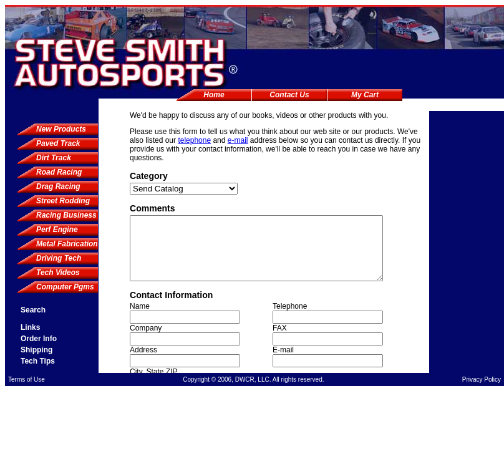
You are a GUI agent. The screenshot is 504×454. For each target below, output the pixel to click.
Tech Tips (38, 361)
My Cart (365, 94)
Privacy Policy (481, 379)
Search (33, 310)
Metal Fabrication (67, 243)
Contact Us (289, 94)
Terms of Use (26, 379)
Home (213, 94)
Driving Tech (58, 258)
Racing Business (66, 215)
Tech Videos (58, 272)
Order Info (39, 338)
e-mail (238, 140)
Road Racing (59, 172)
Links (30, 327)
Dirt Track (53, 157)
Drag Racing (58, 186)
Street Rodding (63, 200)
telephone (194, 140)
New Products (61, 129)
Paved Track (58, 143)
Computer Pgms (65, 287)
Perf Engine (57, 229)
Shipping (36, 349)
